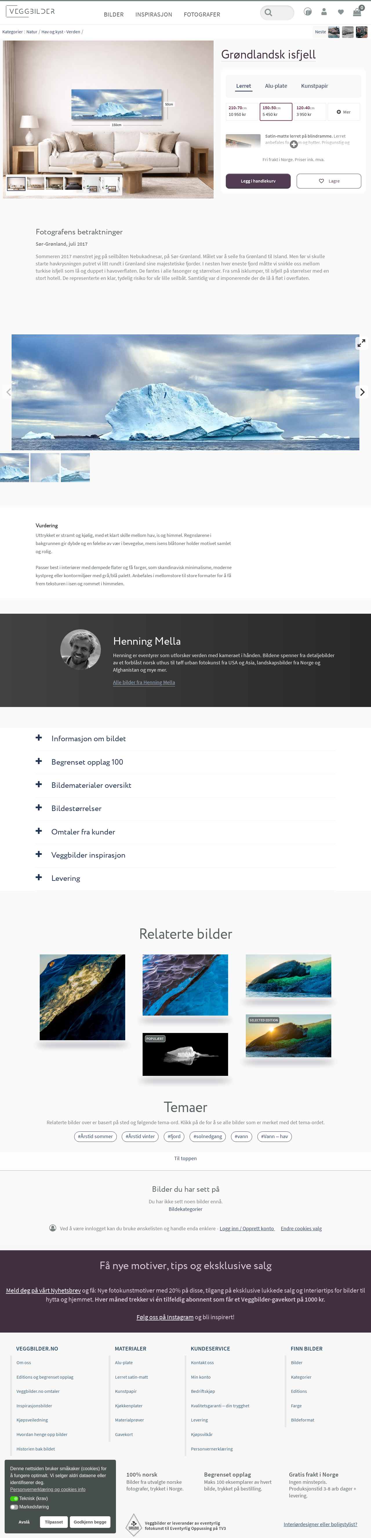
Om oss (24, 1362)
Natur (31, 31)
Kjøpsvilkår (202, 1434)
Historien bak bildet (36, 1449)
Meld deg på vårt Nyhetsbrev (43, 1290)
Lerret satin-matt (131, 1377)
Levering (199, 1420)
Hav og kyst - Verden (60, 31)
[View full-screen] (361, 343)
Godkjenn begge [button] (90, 1522)
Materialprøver (129, 1420)
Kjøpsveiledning (32, 1420)
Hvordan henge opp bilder (42, 1434)
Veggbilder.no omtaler (38, 1391)
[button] (14, 1498)
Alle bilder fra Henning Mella (144, 682)
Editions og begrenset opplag (45, 1377)
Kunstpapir (126, 1391)
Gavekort (124, 1434)
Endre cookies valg (301, 1228)
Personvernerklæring (212, 1449)
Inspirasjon (153, 14)
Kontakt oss (202, 1362)
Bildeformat (302, 1420)
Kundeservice (210, 1348)
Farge (296, 1405)
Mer (344, 111)
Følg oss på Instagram (165, 1317)
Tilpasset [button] (54, 1522)
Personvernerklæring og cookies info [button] (48, 1489)
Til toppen (185, 1158)
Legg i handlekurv (258, 181)
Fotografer (202, 14)
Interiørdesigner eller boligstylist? (320, 1524)
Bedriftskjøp (203, 1391)
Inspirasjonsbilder (34, 1405)
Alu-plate (124, 1362)
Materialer (130, 1348)
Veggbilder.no (37, 1348)
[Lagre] (329, 180)
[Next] (361, 392)
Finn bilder (307, 1348)
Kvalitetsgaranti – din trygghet (220, 1405)
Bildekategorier (185, 1209)
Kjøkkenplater (129, 1405)
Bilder (114, 14)
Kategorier (12, 31)
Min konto (201, 1377)
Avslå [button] (24, 1522)
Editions (299, 1391)
